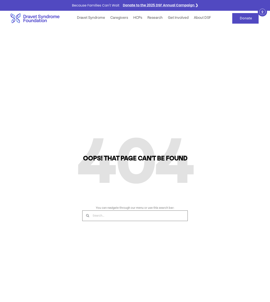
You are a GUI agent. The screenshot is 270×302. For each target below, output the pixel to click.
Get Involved (178, 17)
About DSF (202, 17)
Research (155, 17)
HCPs (137, 17)
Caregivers (119, 17)
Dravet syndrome (91, 17)
